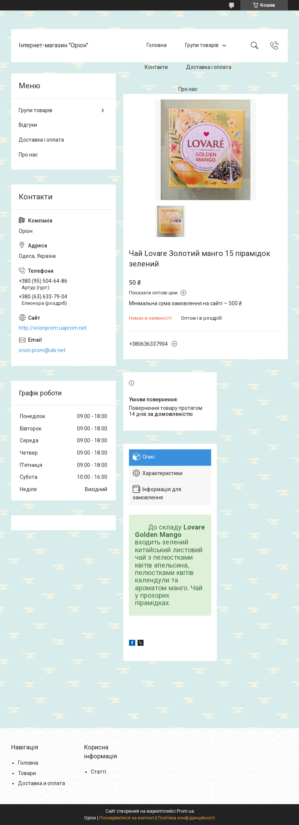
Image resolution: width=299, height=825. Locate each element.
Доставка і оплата (208, 67)
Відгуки (28, 125)
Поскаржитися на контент (126, 818)
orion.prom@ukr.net (42, 350)
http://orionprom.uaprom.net (53, 328)
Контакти (156, 67)
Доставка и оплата (41, 783)
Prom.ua (185, 811)
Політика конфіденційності (186, 818)
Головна (157, 45)
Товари (27, 773)
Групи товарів (202, 45)
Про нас (187, 89)
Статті (98, 772)
